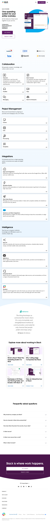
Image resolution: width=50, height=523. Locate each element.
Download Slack (13, 514)
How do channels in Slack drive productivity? (14, 420)
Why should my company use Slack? (12, 414)
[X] (26, 486)
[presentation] (43, 12)
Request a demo (8, 36)
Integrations (5, 27)
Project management (7, 25)
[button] (25, 483)
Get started (42, 2)
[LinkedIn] (18, 486)
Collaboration (5, 24)
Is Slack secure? (7, 431)
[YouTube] (28, 486)
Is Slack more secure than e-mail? (12, 437)
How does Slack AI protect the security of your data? (16, 426)
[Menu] (47, 2)
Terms (24, 514)
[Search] (35, 2)
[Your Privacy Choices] (40, 514)
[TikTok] (31, 486)
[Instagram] (21, 486)
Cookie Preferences (31, 514)
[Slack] (5, 2)
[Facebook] (23, 486)
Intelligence (5, 28)
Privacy (20, 514)
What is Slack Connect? (9, 443)
